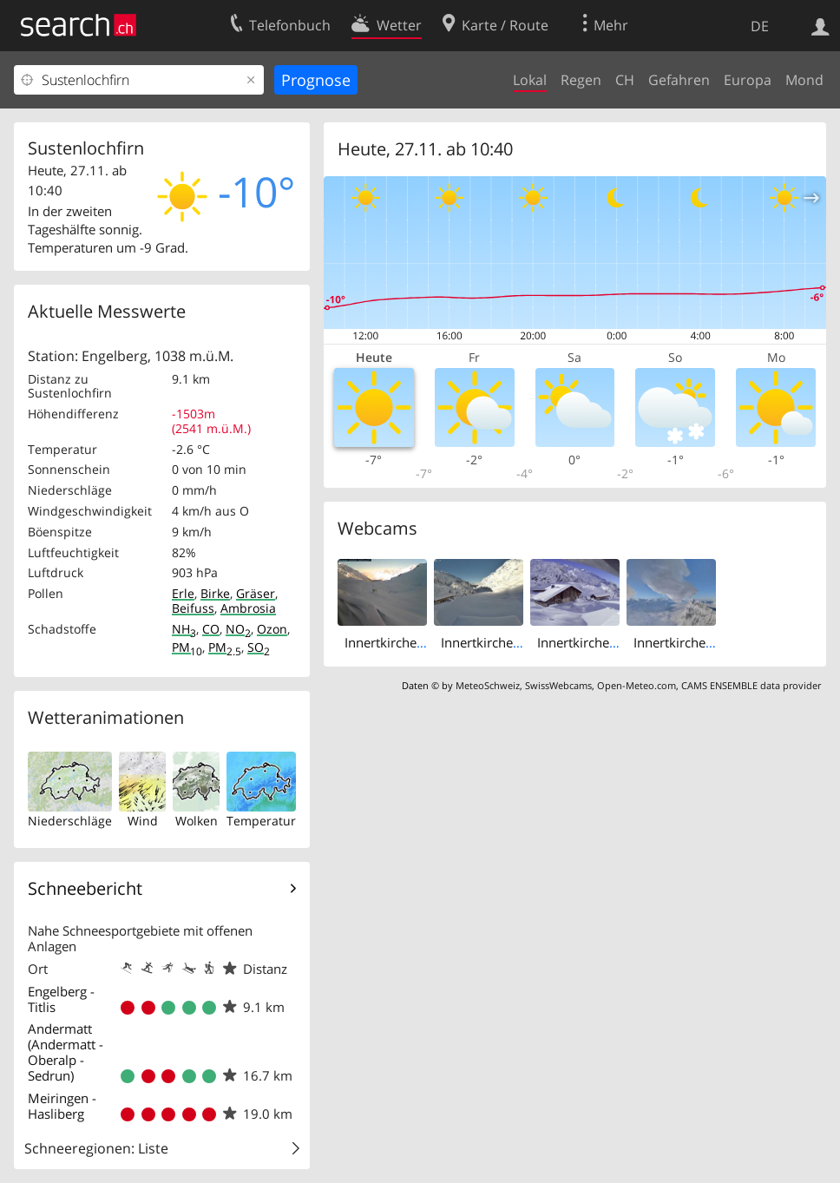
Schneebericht (85, 888)
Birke (215, 593)
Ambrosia (248, 608)
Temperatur (261, 820)
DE (760, 26)
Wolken (196, 820)
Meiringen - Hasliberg (62, 1105)
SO (258, 647)
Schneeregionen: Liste (96, 1148)
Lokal (530, 79)
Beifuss (193, 608)
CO (211, 629)
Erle (183, 593)
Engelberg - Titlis (61, 999)
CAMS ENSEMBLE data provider (751, 685)
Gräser (255, 593)
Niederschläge (70, 820)
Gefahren (679, 79)
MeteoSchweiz (488, 685)
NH (184, 629)
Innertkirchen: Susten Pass (519, 642)
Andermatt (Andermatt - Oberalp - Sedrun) (65, 1052)
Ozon (272, 629)
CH (624, 79)
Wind (143, 820)
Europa (747, 79)
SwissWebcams (558, 685)
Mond (804, 79)
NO (238, 629)
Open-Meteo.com (636, 685)
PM (187, 647)
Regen (581, 79)
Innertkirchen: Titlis (690, 642)
